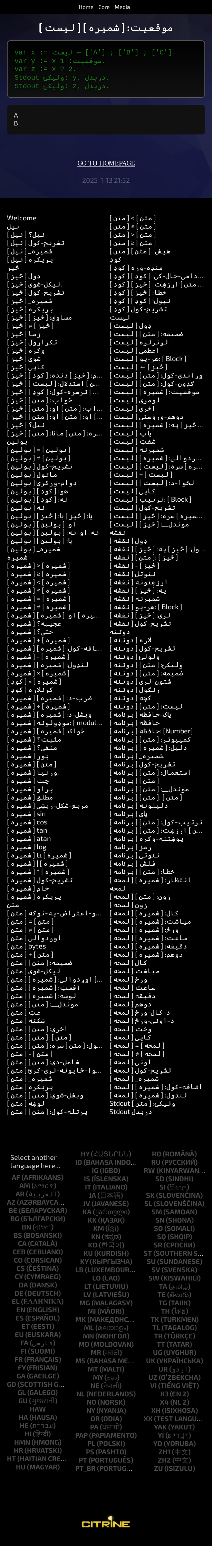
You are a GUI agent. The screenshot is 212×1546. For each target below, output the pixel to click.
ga (21, 1382)
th (165, 1318)
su (151, 1268)
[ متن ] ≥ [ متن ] (132, 249)
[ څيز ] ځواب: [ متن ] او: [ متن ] (56, 415)
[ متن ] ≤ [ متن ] (132, 233)
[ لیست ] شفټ (132, 448)
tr (158, 1342)
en (20, 1316)
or (95, 1425)
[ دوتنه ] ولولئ (134, 663)
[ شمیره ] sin (26, 820)
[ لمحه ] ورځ (128, 986)
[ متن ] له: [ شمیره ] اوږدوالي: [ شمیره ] (70, 986)
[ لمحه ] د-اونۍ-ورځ (141, 1027)
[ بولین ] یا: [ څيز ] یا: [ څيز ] (50, 522)
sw (154, 1285)
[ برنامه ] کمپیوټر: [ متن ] (150, 746)
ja (92, 1202)
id (78, 1169)
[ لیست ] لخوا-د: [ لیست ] (151, 489)
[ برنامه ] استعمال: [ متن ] (150, 779)
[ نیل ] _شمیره (29, 257)
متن (13, 911)
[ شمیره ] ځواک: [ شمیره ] (46, 737)
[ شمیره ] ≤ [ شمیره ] (38, 597)
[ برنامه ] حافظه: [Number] (151, 737)
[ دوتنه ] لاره (130, 646)
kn (95, 1243)
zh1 (164, 1458)
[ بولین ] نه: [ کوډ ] (37, 506)
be (13, 1217)
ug (157, 1359)
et (25, 1333)
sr (158, 1251)
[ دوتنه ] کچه (130, 704)
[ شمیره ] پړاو (30, 795)
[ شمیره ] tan (27, 837)
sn (159, 1227)
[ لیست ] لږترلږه (138, 348)
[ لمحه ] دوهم (130, 1010)
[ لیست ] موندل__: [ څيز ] (149, 530)
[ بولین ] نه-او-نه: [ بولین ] (53, 539)
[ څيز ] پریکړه (30, 315)
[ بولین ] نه (26, 514)
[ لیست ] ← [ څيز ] (138, 373)
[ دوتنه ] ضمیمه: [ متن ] (146, 679)
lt (87, 1293)
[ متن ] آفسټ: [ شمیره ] (43, 994)
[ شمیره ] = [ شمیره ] (38, 605)
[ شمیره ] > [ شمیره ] (38, 572)
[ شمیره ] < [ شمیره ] (38, 588)
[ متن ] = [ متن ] (30, 928)
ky (84, 1268)
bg (14, 1225)
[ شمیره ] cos (27, 828)
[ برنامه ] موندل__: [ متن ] (149, 795)
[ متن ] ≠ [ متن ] (30, 936)
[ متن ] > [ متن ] (132, 241)
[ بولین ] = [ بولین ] (38, 456)
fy (22, 1374)
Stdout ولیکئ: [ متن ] (142, 1110)
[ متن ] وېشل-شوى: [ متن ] (45, 1101)
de (19, 1300)
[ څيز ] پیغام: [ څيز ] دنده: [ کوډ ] (60, 382)
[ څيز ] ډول (24, 282)
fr (19, 1366)
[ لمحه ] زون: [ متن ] (140, 903)
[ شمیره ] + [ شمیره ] (38, 646)
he (24, 1432)
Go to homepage (106, 170)
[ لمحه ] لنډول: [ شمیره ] (148, 1101)
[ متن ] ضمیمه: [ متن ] (39, 969)
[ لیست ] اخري (132, 415)
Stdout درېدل (130, 1118)
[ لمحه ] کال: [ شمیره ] (144, 919)
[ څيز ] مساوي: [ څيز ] (39, 324)
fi (24, 1358)
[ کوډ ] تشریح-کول (138, 315)
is (87, 1185)
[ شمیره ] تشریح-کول (40, 886)
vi (153, 1392)
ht (11, 1465)
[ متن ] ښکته (26, 1027)
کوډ (115, 266)
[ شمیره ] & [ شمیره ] (39, 861)
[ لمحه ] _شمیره (134, 1085)
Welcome (22, 224)
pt (83, 1467)
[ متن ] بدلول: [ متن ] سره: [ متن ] (58, 1052)
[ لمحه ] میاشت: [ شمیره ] (150, 928)
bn (26, 1233)
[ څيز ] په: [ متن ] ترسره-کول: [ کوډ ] (64, 398)
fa (24, 1349)
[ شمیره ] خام (28, 895)
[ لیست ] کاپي (132, 497)
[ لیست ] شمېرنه (136, 456)
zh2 (164, 1467)
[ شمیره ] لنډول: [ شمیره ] (48, 671)
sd (159, 1185)
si (163, 1193)
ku (88, 1260)
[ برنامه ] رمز (130, 853)
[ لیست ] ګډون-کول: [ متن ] (151, 390)
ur (163, 1376)
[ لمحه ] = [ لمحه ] (137, 1052)
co (18, 1267)
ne (94, 1392)
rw (149, 1177)
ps (90, 1458)
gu (23, 1407)
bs (17, 1242)
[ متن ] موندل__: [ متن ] (42, 1010)
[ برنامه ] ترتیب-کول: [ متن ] (156, 828)
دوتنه (119, 638)
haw (38, 1416)
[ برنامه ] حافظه (134, 729)
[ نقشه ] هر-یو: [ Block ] (145, 613)
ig (95, 1177)
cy (19, 1283)
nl (80, 1400)
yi (161, 1442)
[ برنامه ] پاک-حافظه (140, 721)
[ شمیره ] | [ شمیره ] (37, 870)
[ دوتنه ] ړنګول (134, 696)
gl (22, 1399)
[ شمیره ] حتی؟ (30, 638)
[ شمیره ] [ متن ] (32, 770)
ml (89, 1334)
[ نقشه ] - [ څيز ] (134, 572)
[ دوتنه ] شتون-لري (140, 688)
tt (161, 1351)
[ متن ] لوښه (26, 1110)
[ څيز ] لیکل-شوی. (34, 291)
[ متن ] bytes (26, 952)
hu (21, 1473)
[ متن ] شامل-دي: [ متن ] (43, 1068)
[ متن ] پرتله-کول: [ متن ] (47, 1118)
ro (156, 1160)
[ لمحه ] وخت (130, 1035)
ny (90, 1417)
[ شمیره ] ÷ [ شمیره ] (38, 713)
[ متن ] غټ (24, 1019)
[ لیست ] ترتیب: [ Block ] (150, 506)
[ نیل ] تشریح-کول (36, 249)
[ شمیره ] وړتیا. (33, 779)
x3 (164, 1400)
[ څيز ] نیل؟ (26, 431)
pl (91, 1450)
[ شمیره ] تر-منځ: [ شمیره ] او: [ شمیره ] (70, 622)
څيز (13, 274)
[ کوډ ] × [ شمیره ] (34, 688)
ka (87, 1218)
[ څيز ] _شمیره (29, 307)
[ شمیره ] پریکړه (34, 903)
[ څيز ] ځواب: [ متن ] (39, 406)
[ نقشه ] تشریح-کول (140, 630)
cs (21, 1275)
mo (83, 1351)
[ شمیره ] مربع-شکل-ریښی (47, 812)
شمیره (17, 564)
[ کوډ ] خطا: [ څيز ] (137, 299)
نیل (13, 233)
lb (79, 1276)
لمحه (117, 895)
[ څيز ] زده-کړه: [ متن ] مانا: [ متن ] (61, 439)
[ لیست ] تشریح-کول (142, 514)
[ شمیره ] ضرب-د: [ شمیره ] (49, 704)
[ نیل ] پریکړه (30, 266)
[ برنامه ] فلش (132, 870)
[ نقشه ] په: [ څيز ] (137, 597)
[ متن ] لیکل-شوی (33, 977)
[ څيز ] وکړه (26, 357)
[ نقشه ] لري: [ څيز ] (140, 622)
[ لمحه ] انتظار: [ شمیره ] (150, 886)
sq (161, 1243)
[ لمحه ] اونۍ (130, 1068)
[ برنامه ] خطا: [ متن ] (142, 878)
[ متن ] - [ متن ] (30, 1060)
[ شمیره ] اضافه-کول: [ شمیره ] (55, 655)
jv (86, 1210)
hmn (22, 1449)
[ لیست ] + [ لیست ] (141, 481)
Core (104, 6)
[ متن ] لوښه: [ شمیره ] (41, 1002)
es (20, 1325)
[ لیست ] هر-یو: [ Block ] (147, 365)
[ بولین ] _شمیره (33, 555)
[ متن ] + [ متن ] (30, 961)
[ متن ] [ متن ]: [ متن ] (39, 1044)
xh (156, 1417)
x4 (164, 1409)
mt (93, 1376)
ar (20, 1200)
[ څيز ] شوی (24, 365)
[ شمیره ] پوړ (28, 762)
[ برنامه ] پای (128, 820)
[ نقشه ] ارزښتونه (138, 588)
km (98, 1235)
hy (85, 1160)
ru (156, 1169)
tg (162, 1309)
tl (156, 1334)
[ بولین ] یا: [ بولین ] (39, 547)
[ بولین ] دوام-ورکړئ (42, 489)
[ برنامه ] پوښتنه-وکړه (146, 845)
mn (88, 1342)
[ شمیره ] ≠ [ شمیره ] (38, 613)
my (98, 1384)
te (161, 1301)
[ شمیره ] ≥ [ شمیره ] (38, 580)
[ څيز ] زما (24, 340)
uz (152, 1384)
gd (11, 1391)
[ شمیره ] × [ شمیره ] (38, 679)
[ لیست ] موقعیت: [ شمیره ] (154, 398)
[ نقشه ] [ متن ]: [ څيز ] (143, 564)
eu (19, 1341)
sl (148, 1210)
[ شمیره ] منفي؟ (32, 754)
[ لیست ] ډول (130, 332)
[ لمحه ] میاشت (134, 977)
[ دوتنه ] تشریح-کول (142, 655)
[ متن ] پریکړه (30, 1093)
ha (23, 1424)
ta (163, 1293)
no (91, 1409)
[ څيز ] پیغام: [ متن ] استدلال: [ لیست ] (68, 390)
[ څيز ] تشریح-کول (36, 299)
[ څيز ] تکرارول (32, 348)
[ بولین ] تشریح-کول (40, 473)
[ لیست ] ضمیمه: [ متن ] (146, 340)
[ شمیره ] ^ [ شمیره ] (38, 878)
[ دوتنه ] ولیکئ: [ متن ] (146, 671)
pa (94, 1433)
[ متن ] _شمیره (29, 1085)
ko (92, 1251)
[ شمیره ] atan (29, 845)
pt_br (85, 1475)
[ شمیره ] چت (28, 787)
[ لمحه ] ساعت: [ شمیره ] (148, 944)
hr (18, 1457)
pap (81, 1442)
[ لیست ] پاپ (130, 439)
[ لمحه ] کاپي (130, 1044)
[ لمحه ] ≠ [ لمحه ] (137, 1060)
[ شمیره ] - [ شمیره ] (38, 663)
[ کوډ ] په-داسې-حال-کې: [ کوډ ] (159, 282)
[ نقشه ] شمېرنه (134, 605)
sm (157, 1218)
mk (80, 1326)
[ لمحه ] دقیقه (132, 1002)
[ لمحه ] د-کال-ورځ (139, 1019)
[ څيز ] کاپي (26, 373)
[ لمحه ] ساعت (132, 994)
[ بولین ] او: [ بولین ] (41, 530)
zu (158, 1475)
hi (28, 1440)
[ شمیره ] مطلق (30, 804)
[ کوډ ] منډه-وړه (136, 274)
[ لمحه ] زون (128, 911)
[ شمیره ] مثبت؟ (34, 746)
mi (92, 1318)
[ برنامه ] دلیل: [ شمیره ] (148, 754)
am (24, 1192)
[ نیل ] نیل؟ (26, 241)
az (11, 1209)
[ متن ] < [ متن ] (132, 224)
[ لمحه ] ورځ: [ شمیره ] (144, 936)
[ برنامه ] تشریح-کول (142, 770)
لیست (119, 324)
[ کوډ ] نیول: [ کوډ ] (140, 307)
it (88, 1193)
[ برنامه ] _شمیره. (137, 762)
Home (86, 6)
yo (157, 1450)
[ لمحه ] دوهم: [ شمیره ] (146, 961)
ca (22, 1250)
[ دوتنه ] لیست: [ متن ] (146, 713)
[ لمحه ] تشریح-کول (140, 1077)
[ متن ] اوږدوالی (34, 944)
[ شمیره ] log (26, 853)
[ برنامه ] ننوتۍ (134, 861)
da (23, 1291)
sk (150, 1202)
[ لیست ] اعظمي (134, 357)
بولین (17, 448)
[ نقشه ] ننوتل (132, 580)
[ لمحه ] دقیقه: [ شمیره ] (148, 952)
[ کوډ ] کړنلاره (30, 696)
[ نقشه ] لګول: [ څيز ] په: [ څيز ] (158, 555)
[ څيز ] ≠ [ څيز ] (30, 332)
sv (156, 1276)
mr (95, 1359)
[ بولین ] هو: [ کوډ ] (37, 497)
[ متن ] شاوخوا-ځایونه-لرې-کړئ (59, 1077)
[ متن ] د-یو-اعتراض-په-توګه (57, 919)
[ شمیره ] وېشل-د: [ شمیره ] (49, 721)
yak (160, 1433)
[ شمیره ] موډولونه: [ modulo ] (55, 729)
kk (92, 1227)
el (16, 1308)
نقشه (117, 539)
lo (96, 1285)
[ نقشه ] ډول (128, 547)
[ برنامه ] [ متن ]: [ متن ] (145, 804)
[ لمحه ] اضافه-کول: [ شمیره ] (156, 1093)
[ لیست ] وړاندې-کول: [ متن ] (156, 382)
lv (87, 1301)
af (16, 1184)
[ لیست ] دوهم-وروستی (146, 423)
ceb (19, 1258)
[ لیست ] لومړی (134, 406)
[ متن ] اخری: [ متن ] (37, 1035)
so (158, 1235)
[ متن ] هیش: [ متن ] (140, 257)
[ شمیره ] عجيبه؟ (34, 630)
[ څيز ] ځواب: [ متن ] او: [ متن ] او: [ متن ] (72, 423)
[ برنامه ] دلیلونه (138, 812)
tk (155, 1326)
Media (122, 6)
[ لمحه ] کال (128, 969)
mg (84, 1309)
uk (150, 1367)
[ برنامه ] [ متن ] (134, 787)
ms (80, 1367)
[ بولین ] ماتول (32, 481)
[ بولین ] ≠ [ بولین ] (38, 464)
